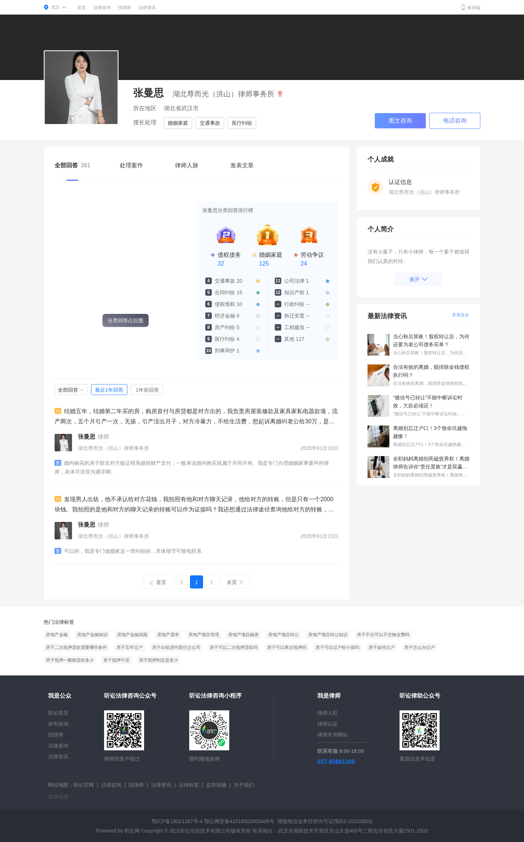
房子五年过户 (129, 647)
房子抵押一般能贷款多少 (70, 660)
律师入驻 (327, 713)
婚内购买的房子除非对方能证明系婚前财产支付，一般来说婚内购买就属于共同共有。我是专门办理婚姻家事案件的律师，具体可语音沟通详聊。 (192, 467)
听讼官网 (84, 785)
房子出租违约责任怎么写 (176, 647)
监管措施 (216, 785)
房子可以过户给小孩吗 (337, 647)
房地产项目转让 (283, 634)
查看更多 (460, 315)
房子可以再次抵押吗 (286, 647)
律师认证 (327, 724)
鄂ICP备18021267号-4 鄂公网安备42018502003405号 (213, 821)
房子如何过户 (382, 647)
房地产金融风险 (132, 634)
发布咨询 (58, 724)
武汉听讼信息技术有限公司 (200, 831)
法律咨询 (102, 7)
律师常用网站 (332, 735)
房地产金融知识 (92, 634)
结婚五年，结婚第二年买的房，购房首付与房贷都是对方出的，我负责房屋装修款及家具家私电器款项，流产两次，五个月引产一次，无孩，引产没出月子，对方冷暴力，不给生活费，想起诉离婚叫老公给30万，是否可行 (196, 417)
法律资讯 (147, 7)
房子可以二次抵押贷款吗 (234, 647)
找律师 (124, 7)
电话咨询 (455, 120)
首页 (81, 7)
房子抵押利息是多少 (158, 660)
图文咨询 (400, 120)
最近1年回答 (109, 390)
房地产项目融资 (243, 634)
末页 (235, 582)
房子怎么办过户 (419, 647)
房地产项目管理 (203, 634)
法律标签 (189, 785)
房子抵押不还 (116, 660)
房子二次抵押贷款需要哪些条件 (76, 647)
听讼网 (132, 831)
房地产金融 (57, 634)
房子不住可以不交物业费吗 (383, 634)
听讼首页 (58, 713)
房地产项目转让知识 (328, 634)
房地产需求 (168, 634)
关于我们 (244, 785)
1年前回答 (147, 390)
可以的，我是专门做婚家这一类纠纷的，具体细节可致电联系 (128, 551)
